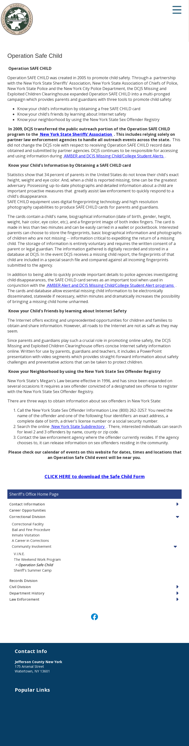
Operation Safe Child (35, 565)
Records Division (23, 580)
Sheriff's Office (22, 494)
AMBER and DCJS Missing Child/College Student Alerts (113, 156)
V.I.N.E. (19, 553)
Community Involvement (31, 546)
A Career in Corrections (30, 540)
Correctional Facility (28, 524)
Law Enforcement (24, 599)
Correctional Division (27, 516)
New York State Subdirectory (78, 426)
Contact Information (27, 504)
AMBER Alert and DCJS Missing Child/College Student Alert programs (110, 285)
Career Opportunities (27, 510)
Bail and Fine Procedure (31, 529)
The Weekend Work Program (37, 559)
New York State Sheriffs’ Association (76, 134)
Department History (26, 593)
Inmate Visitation (26, 535)
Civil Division (20, 586)
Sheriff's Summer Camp (33, 570)
